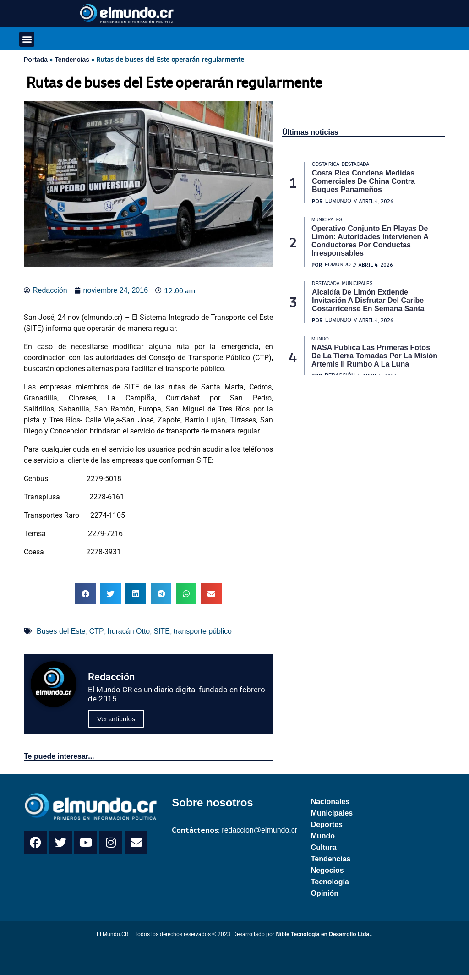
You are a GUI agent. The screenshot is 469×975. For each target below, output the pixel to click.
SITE (161, 631)
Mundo (323, 836)
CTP (96, 631)
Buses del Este (61, 631)
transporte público (203, 631)
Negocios (327, 870)
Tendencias (72, 59)
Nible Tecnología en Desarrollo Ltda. (323, 934)
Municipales (332, 813)
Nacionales (330, 801)
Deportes (327, 824)
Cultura (324, 847)
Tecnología (330, 882)
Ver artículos (116, 719)
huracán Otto (129, 631)
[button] (26, 39)
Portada (36, 59)
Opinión (324, 893)
